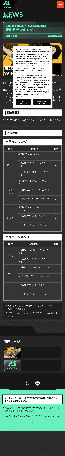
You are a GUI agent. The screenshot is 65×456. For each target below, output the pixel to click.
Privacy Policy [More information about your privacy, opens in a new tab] (29, 96)
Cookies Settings (47, 428)
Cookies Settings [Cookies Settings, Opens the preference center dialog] (23, 102)
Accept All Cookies (41, 102)
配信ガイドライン (32, 442)
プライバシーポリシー (17, 435)
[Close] (50, 47)
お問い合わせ (48, 435)
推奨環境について (17, 428)
